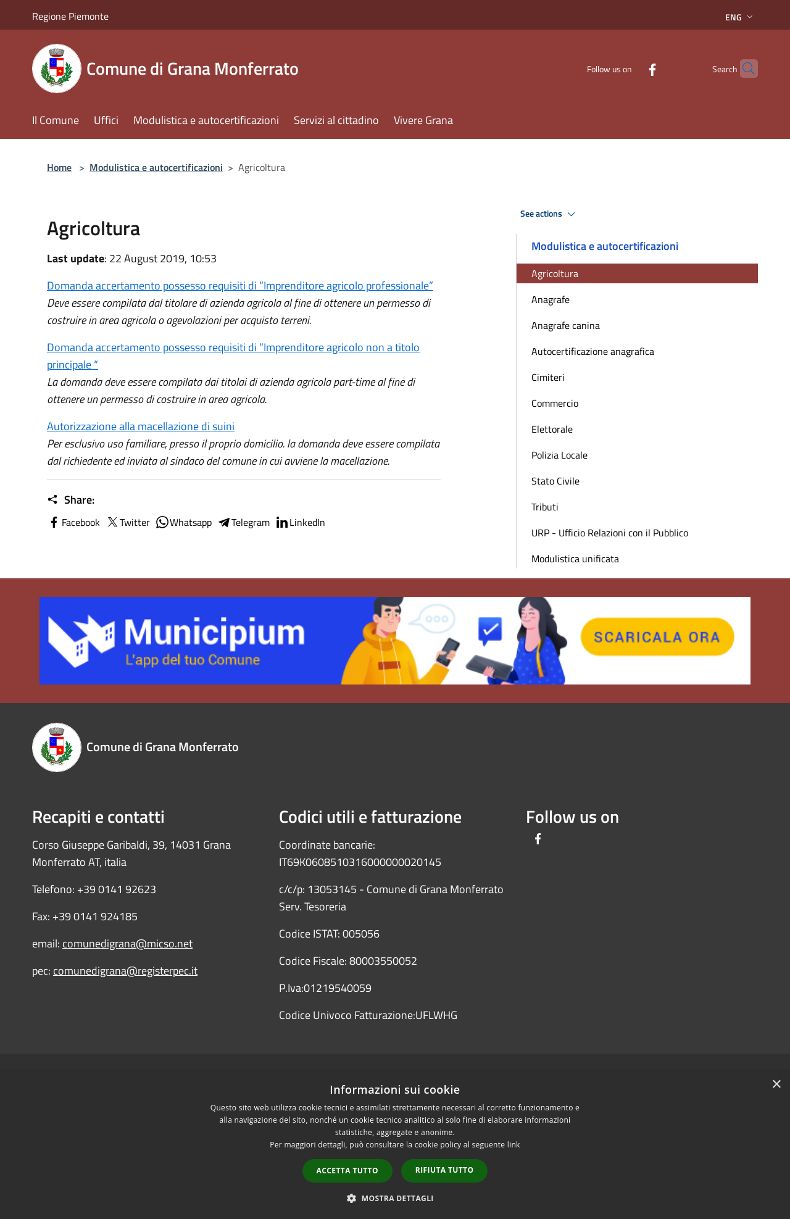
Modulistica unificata (575, 558)
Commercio (554, 403)
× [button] (776, 1084)
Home (59, 167)
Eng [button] (740, 16)
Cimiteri (548, 377)
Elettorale (552, 429)
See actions (549, 214)
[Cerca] (743, 68)
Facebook (73, 522)
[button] (395, 1198)
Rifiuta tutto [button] (444, 1170)
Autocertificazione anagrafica (592, 351)
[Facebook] (628, 68)
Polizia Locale (559, 454)
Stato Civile (555, 480)
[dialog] (395, 1145)
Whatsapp (183, 522)
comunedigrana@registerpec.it (125, 970)
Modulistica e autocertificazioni (156, 167)
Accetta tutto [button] (347, 1170)
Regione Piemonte (70, 16)
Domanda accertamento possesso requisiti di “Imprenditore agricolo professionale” (240, 285)
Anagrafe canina (565, 325)
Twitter (127, 522)
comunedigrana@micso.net (127, 943)
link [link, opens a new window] (513, 1144)
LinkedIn (300, 522)
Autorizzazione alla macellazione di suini (141, 426)
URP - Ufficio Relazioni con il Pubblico (609, 532)
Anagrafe (550, 299)
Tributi (545, 506)
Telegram (243, 522)
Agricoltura (554, 273)
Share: (70, 500)
